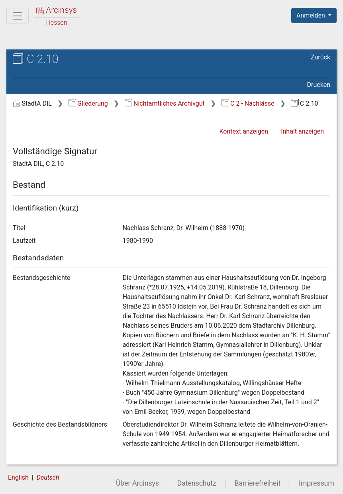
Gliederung (88, 103)
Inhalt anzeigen (302, 131)
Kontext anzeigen (243, 131)
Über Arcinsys (137, 483)
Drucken (318, 85)
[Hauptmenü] (17, 16)
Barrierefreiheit (258, 483)
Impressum (316, 483)
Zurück (320, 57)
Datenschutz (196, 483)
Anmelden (311, 15)
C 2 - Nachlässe (247, 103)
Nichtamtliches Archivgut (165, 103)
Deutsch (48, 477)
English (18, 477)
